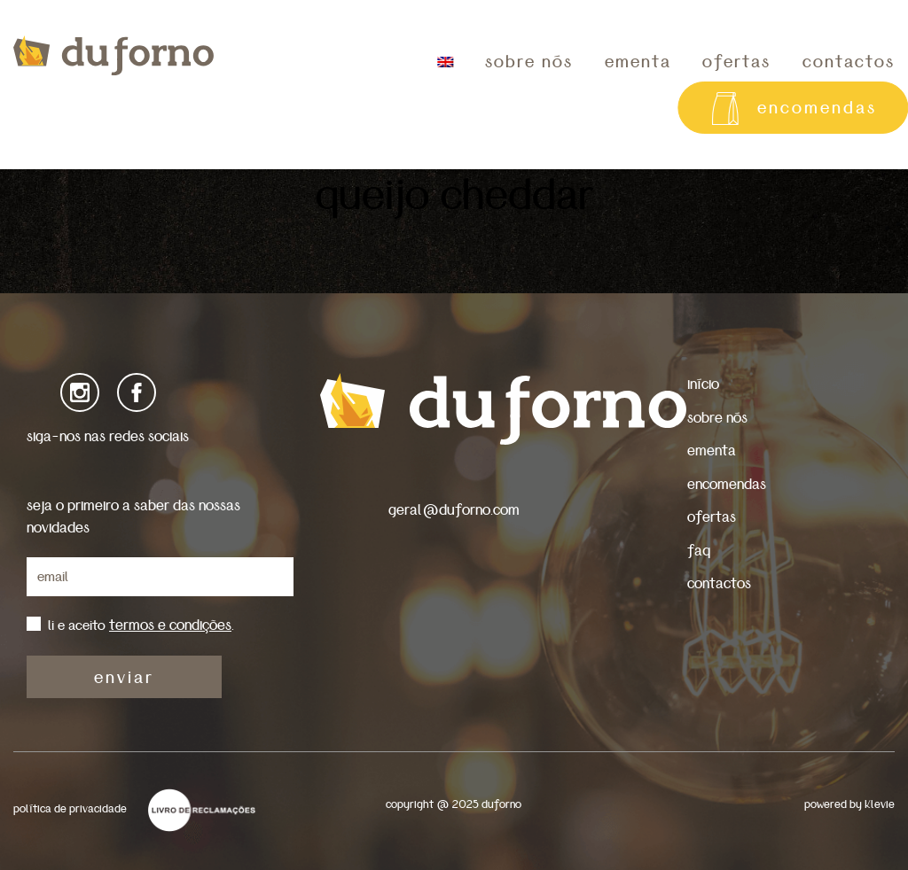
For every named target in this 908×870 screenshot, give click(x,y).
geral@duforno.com (454, 509)
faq (698, 550)
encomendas (726, 484)
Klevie (880, 805)
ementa (638, 62)
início (703, 384)
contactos (719, 583)
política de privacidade (70, 809)
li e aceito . (141, 625)
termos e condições (170, 625)
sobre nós (529, 62)
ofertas (736, 62)
